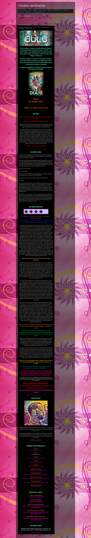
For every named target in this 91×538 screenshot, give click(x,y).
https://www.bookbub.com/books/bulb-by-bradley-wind (36, 474)
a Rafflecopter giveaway (36, 532)
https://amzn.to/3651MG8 (36, 501)
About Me (25, 10)
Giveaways (65, 10)
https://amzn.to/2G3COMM (36, 497)
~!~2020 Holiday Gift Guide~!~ (39, 12)
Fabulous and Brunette (31, 5)
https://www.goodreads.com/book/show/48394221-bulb (36, 482)
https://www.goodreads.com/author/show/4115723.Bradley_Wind (36, 478)
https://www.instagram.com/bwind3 (36, 466)
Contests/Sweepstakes (57, 10)
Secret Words (20, 12)
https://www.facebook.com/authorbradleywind (36, 458)
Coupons (49, 10)
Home (20, 10)
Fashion (44, 10)
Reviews (30, 10)
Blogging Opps (28, 12)
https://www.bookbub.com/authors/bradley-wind (36, 470)
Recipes (35, 10)
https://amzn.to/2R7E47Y (36, 486)
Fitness (39, 10)
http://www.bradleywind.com (36, 450)
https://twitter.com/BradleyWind (36, 462)
